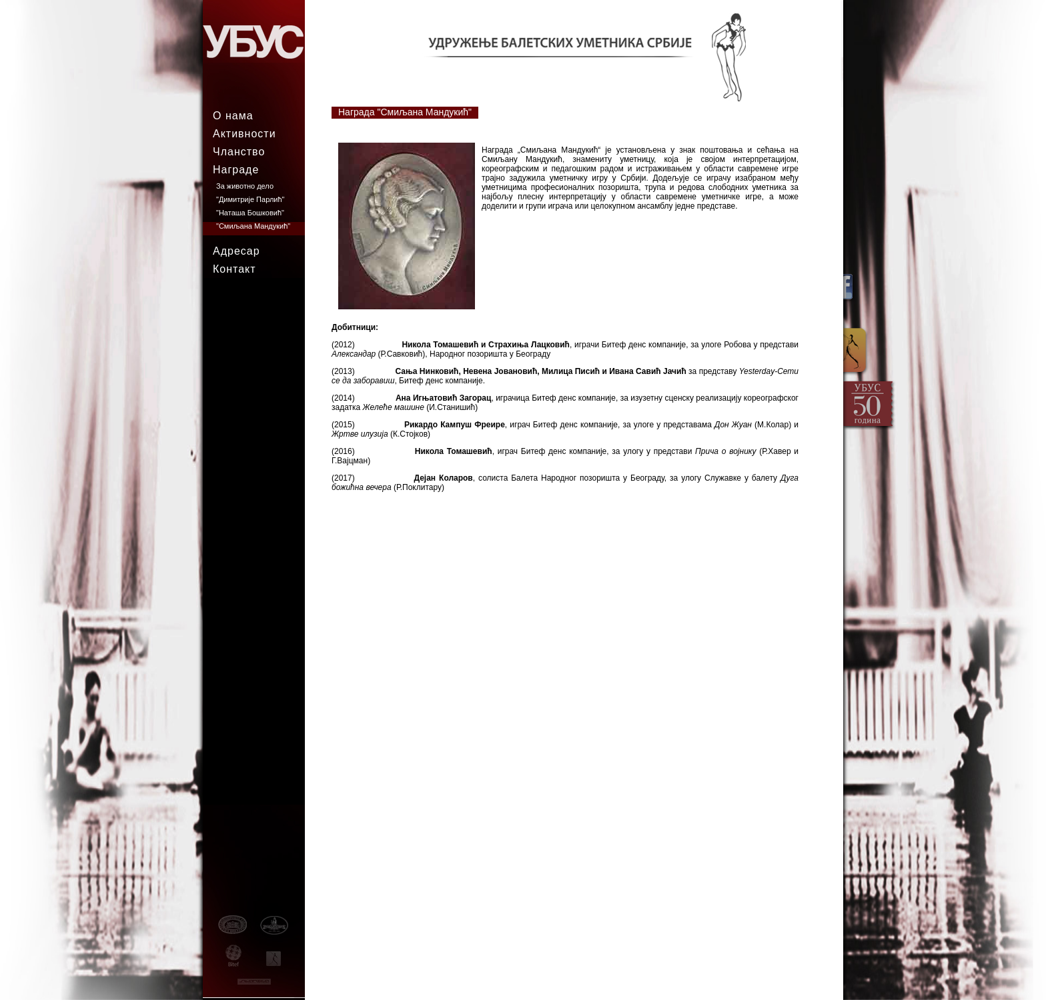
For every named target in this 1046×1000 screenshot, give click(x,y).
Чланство (239, 151)
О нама (233, 115)
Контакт (234, 269)
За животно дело (245, 186)
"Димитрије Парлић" (250, 199)
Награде (236, 169)
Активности (244, 133)
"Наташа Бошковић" (250, 213)
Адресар (236, 251)
